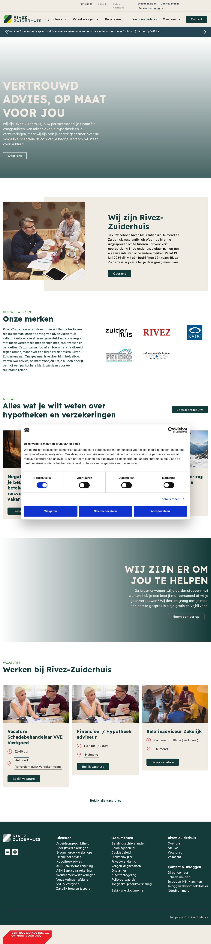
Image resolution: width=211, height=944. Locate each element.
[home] (22, 19)
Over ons (15, 156)
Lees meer (20, 511)
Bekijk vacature (24, 779)
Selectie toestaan (105, 511)
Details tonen (170, 499)
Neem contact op (186, 616)
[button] (151, 8)
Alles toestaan (160, 511)
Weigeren (50, 511)
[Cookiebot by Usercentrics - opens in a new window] (170, 430)
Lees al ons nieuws (190, 410)
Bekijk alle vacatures (105, 800)
